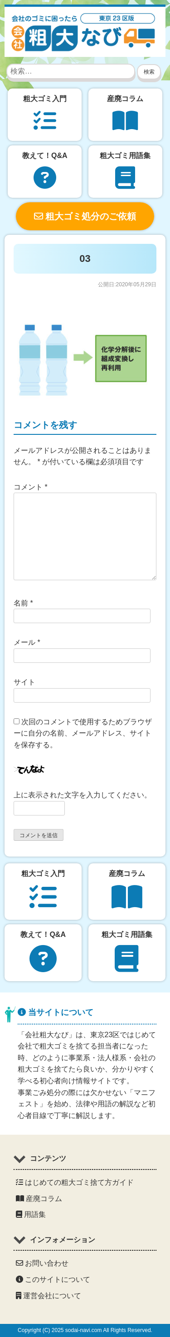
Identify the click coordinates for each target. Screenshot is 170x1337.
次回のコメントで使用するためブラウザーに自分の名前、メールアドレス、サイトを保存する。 (83, 733)
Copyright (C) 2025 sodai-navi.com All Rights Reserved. (85, 1330)
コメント (31, 487)
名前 (23, 603)
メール (27, 642)
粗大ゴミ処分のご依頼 (85, 216)
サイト (24, 682)
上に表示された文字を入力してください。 (82, 795)
